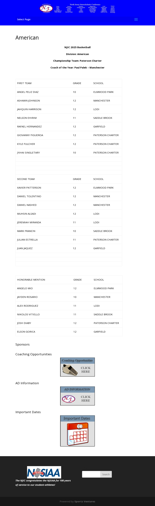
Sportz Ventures (84, 501)
